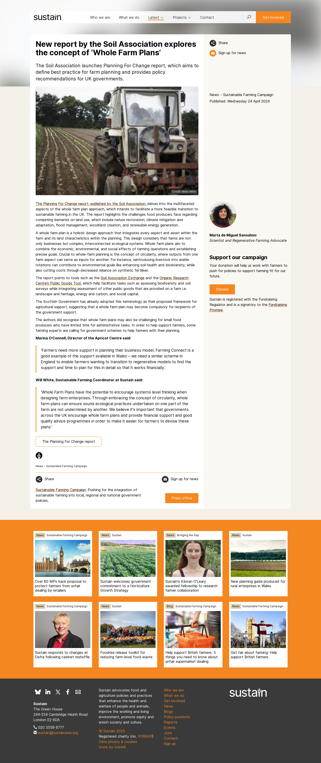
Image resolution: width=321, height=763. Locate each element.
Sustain (116, 535)
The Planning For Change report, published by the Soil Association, (91, 203)
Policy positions (177, 717)
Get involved (273, 17)
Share (223, 43)
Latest (156, 17)
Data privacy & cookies (118, 741)
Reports (170, 722)
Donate (222, 289)
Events (169, 727)
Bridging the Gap (188, 535)
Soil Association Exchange (122, 278)
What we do (129, 17)
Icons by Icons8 (112, 747)
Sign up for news (232, 53)
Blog (170, 606)
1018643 (145, 736)
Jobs (168, 733)
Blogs (168, 711)
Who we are (100, 17)
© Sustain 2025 (112, 731)
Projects (182, 17)
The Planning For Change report (68, 441)
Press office (182, 498)
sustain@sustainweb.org (58, 732)
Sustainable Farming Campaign (248, 94)
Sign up (170, 743)
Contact (207, 17)
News (214, 94)
